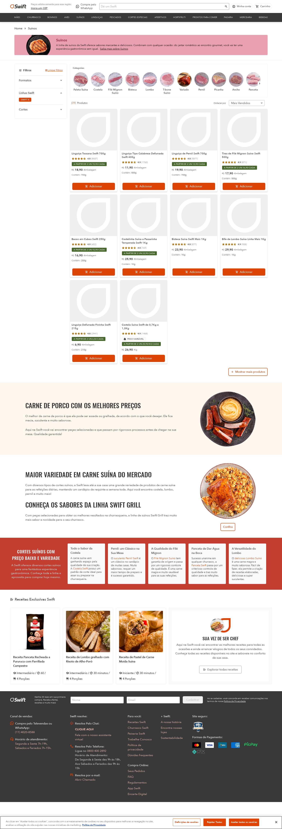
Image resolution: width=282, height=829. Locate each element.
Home (18, 28)
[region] (141, 822)
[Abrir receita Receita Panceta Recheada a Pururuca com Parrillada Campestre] (35, 646)
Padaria (228, 17)
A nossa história (171, 722)
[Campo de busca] (161, 6)
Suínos (80, 17)
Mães (17, 17)
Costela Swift (80, 568)
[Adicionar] (93, 186)
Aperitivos (160, 17)
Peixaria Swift (136, 734)
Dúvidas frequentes (140, 755)
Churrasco (34, 17)
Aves (66, 17)
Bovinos (52, 17)
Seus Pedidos (136, 771)
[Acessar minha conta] (242, 6)
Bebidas (263, 17)
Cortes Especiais (137, 17)
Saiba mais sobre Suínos (114, 49)
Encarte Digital (137, 794)
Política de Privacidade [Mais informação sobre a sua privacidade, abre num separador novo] (94, 825)
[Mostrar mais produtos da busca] (248, 372)
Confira (228, 527)
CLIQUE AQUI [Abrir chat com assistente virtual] (84, 729)
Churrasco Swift (138, 728)
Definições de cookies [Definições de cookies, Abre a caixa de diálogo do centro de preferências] (186, 822)
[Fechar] (276, 822)
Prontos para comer (205, 17)
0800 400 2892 (96, 751)
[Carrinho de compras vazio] (263, 6)
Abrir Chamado (85, 780)
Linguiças (97, 17)
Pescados (115, 17)
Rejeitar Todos (214, 822)
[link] (39, 8)
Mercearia (246, 17)
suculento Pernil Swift (126, 558)
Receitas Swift (137, 722)
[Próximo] (260, 83)
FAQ (130, 777)
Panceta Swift (199, 565)
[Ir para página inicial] (18, 6)
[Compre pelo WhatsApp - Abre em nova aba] (87, 6)
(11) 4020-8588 (25, 732)
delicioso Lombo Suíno (248, 558)
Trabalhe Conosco (140, 739)
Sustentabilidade (172, 738)
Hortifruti (179, 17)
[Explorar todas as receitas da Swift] (220, 670)
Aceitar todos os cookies (244, 822)
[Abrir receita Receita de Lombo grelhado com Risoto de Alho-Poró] (88, 646)
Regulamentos (137, 783)
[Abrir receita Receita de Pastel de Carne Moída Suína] (141, 646)
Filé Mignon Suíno (165, 558)
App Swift (134, 788)
